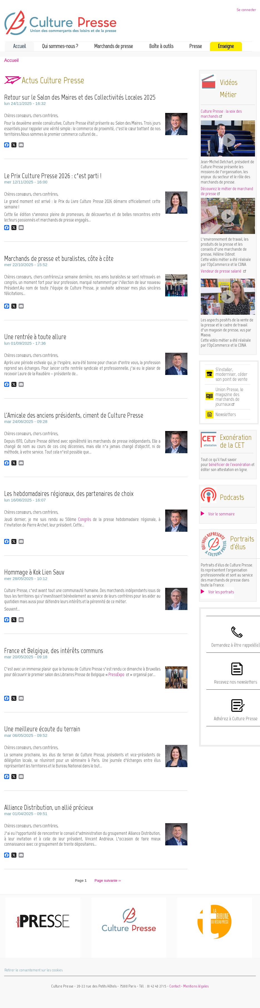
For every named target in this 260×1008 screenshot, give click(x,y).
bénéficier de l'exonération (230, 464)
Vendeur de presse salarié (224, 271)
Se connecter (246, 9)
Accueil (19, 46)
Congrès (85, 519)
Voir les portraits (221, 591)
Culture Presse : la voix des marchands (221, 114)
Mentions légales (196, 986)
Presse (195, 46)
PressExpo (119, 674)
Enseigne (226, 46)
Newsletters (226, 414)
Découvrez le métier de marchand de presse (227, 191)
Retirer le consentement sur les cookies (33, 970)
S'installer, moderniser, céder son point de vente (231, 374)
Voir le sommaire (221, 513)
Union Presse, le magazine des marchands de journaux (229, 396)
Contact (174, 986)
